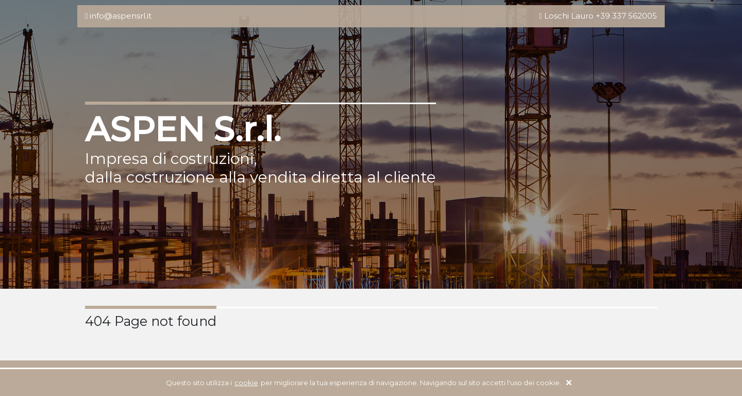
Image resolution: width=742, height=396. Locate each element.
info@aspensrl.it (120, 16)
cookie (246, 382)
